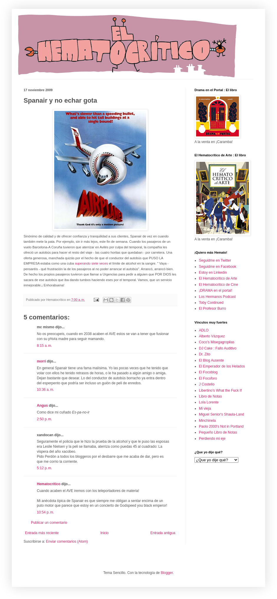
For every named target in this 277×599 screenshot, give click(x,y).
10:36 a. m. (45, 390)
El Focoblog (208, 372)
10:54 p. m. (45, 512)
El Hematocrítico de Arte (218, 278)
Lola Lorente (209, 402)
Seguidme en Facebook (217, 267)
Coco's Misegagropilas (216, 342)
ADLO (204, 330)
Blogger (167, 573)
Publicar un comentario (49, 523)
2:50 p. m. (44, 419)
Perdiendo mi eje (212, 438)
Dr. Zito (204, 354)
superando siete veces (91, 263)
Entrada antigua (162, 533)
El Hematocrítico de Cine (218, 285)
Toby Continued (211, 303)
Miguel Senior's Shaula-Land (221, 414)
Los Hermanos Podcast (217, 297)
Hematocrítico (48, 484)
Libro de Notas (210, 396)
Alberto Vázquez (212, 336)
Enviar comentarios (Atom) (67, 541)
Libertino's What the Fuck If (220, 390)
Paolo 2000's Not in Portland (221, 426)
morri (41, 361)
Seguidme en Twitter (215, 260)
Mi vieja (205, 408)
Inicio (104, 533)
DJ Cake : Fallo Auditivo (217, 348)
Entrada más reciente (42, 533)
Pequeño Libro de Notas (218, 432)
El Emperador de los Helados (222, 366)
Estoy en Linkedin (213, 272)
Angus (42, 405)
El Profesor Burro (212, 308)
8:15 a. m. (44, 346)
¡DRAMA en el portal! (215, 290)
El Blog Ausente (211, 360)
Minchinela (207, 421)
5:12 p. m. (44, 468)
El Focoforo (208, 378)
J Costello (207, 384)
